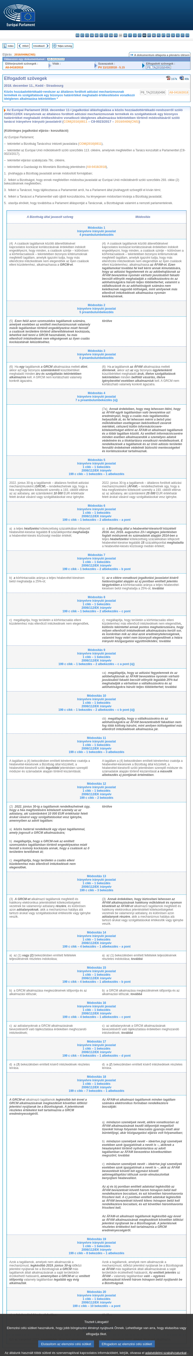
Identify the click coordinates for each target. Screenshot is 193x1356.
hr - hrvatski (125, 35)
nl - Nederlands (154, 35)
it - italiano (130, 35)
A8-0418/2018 (14, 67)
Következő (39, 45)
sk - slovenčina (173, 35)
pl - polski (159, 35)
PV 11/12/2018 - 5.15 (111, 67)
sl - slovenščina (178, 35)
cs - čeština (87, 35)
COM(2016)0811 (75, 121)
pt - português (163, 35)
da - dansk (92, 35)
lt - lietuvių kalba (139, 35)
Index (11, 45)
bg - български (77, 35)
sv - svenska (187, 35)
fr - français (116, 35)
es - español (82, 35)
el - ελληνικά (106, 35)
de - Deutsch (97, 35)
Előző (26, 45)
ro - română (168, 35)
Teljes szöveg (65, 45)
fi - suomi (182, 35)
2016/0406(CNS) (24, 54)
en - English (111, 35)
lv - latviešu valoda (135, 35)
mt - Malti (149, 35)
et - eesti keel (101, 35)
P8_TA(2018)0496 (158, 67)
